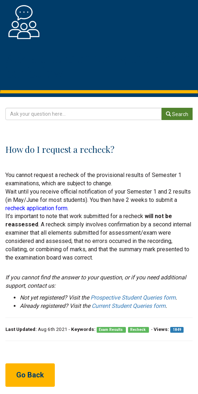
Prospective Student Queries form (133, 297)
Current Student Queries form (129, 305)
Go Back (30, 375)
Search (177, 114)
